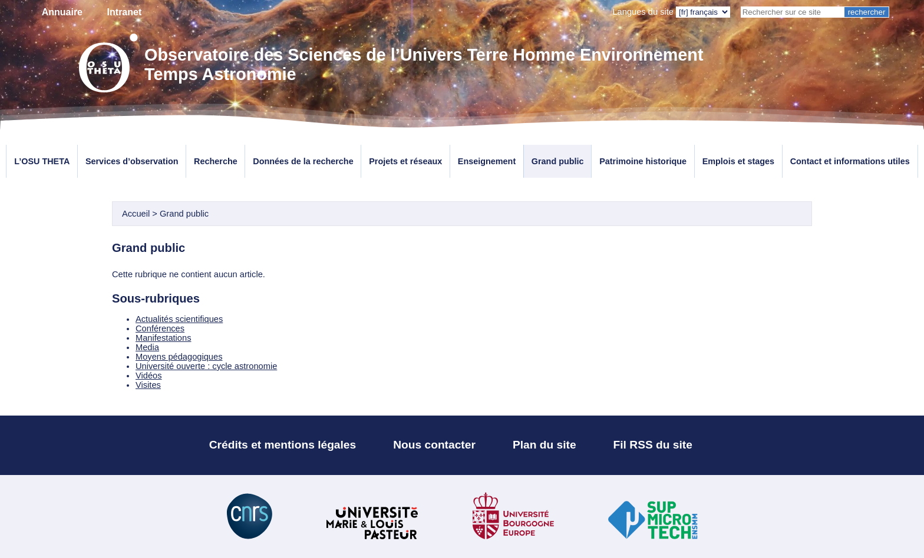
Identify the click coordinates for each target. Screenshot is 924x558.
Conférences (160, 328)
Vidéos (149, 375)
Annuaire (62, 12)
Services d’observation (132, 161)
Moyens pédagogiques (179, 356)
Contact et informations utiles (850, 161)
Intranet (124, 12)
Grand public (558, 161)
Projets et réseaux (405, 161)
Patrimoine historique (643, 161)
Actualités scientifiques (179, 319)
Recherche (215, 161)
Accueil (136, 213)
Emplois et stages (738, 161)
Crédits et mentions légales (283, 445)
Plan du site (544, 445)
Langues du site (643, 11)
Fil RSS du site (652, 445)
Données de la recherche (303, 161)
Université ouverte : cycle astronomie (206, 366)
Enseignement (487, 161)
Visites (148, 385)
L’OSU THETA (42, 161)
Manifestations (164, 338)
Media (147, 347)
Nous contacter (434, 445)
